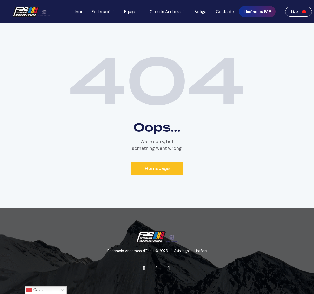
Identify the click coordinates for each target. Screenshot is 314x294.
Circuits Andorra (167, 11)
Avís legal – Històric (190, 250)
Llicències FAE (257, 11)
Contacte (225, 11)
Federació (103, 11)
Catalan (36, 290)
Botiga (200, 11)
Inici (78, 11)
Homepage (157, 169)
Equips (132, 11)
